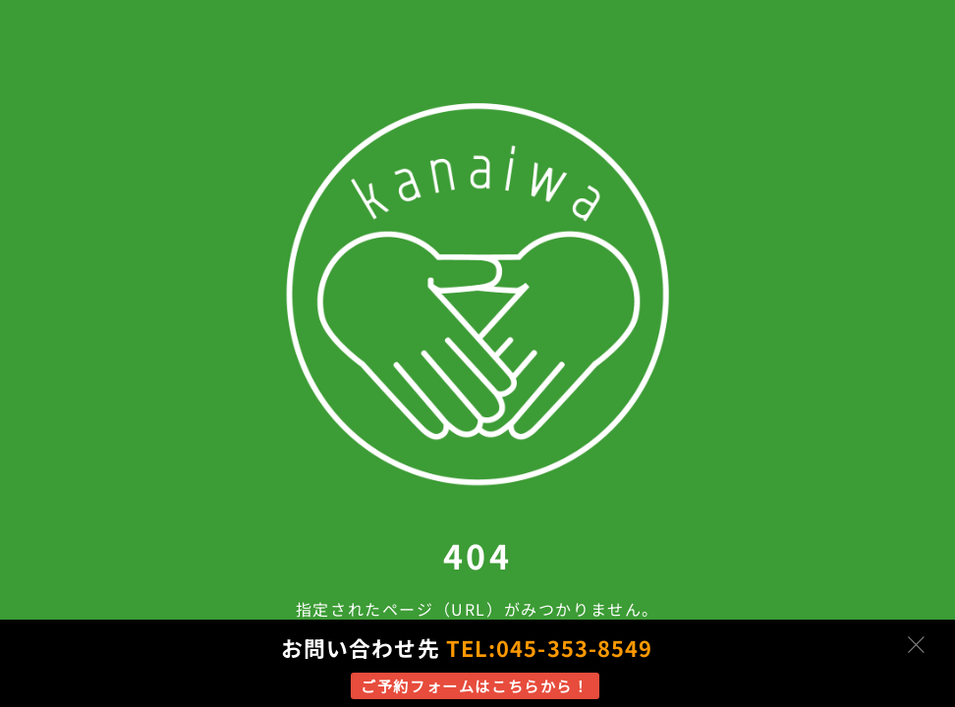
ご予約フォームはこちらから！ (475, 685)
